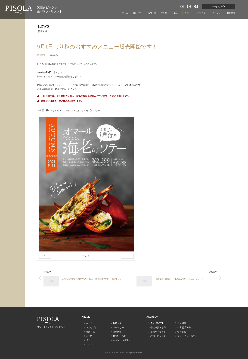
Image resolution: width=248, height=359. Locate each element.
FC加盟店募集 (184, 327)
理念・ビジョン (158, 336)
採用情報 (231, 13)
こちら (82, 110)
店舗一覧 (152, 13)
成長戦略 (181, 323)
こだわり (188, 13)
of (86, 255)
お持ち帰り (202, 13)
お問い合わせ (119, 336)
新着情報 (41, 55)
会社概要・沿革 (158, 327)
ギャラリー (217, 13)
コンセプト (138, 13)
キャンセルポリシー (123, 340)
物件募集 (181, 332)
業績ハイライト (158, 332)
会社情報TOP (156, 323)
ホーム (125, 13)
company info (218, 6)
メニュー (176, 13)
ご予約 (164, 13)
